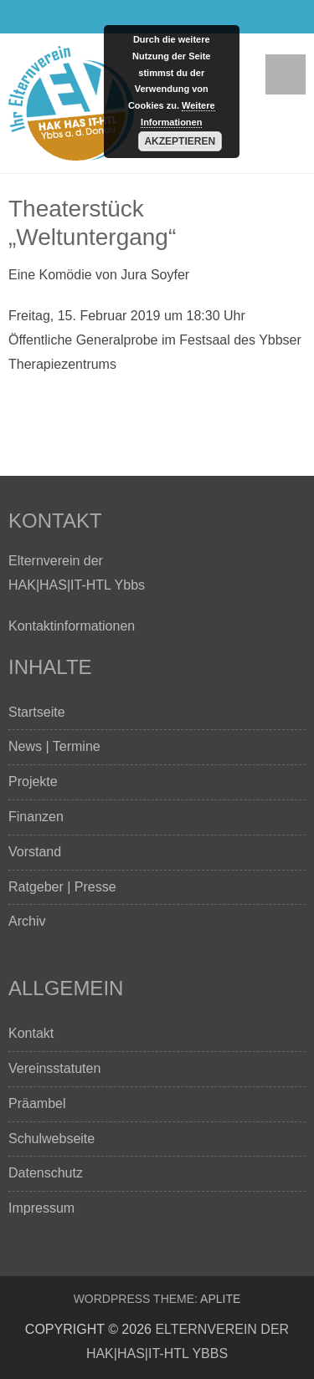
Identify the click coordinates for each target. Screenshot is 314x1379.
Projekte (33, 781)
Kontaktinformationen (71, 626)
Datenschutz (45, 1173)
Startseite (36, 712)
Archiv (26, 921)
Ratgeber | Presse (62, 887)
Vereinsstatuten (54, 1068)
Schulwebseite (51, 1138)
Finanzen (36, 817)
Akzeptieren (179, 141)
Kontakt (31, 1033)
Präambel (36, 1103)
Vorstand (34, 852)
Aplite (220, 1298)
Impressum (41, 1208)
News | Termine (54, 746)
